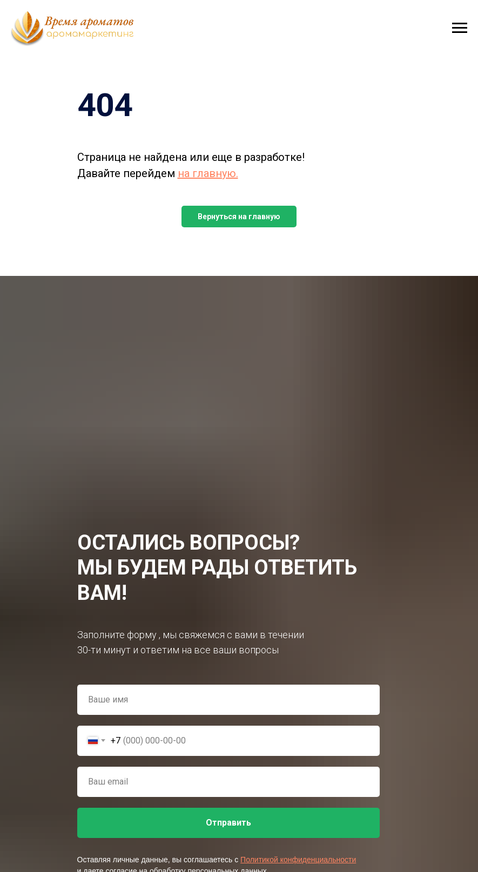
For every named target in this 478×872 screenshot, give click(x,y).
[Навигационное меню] (459, 28)
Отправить (228, 822)
